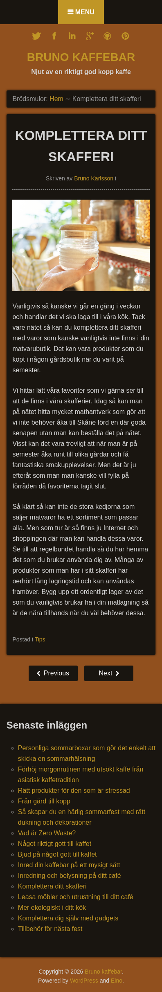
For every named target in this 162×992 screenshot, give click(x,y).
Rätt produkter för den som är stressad (74, 790)
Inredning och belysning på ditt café (69, 875)
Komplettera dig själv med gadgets (68, 918)
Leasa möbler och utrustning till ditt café (75, 896)
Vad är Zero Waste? (47, 833)
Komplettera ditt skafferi (52, 886)
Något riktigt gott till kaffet (54, 843)
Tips (40, 639)
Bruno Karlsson (93, 178)
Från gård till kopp (44, 801)
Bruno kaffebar (81, 57)
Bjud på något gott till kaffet (57, 854)
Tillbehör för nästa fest (50, 928)
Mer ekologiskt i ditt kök (52, 907)
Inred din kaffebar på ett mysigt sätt (69, 865)
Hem (56, 98)
